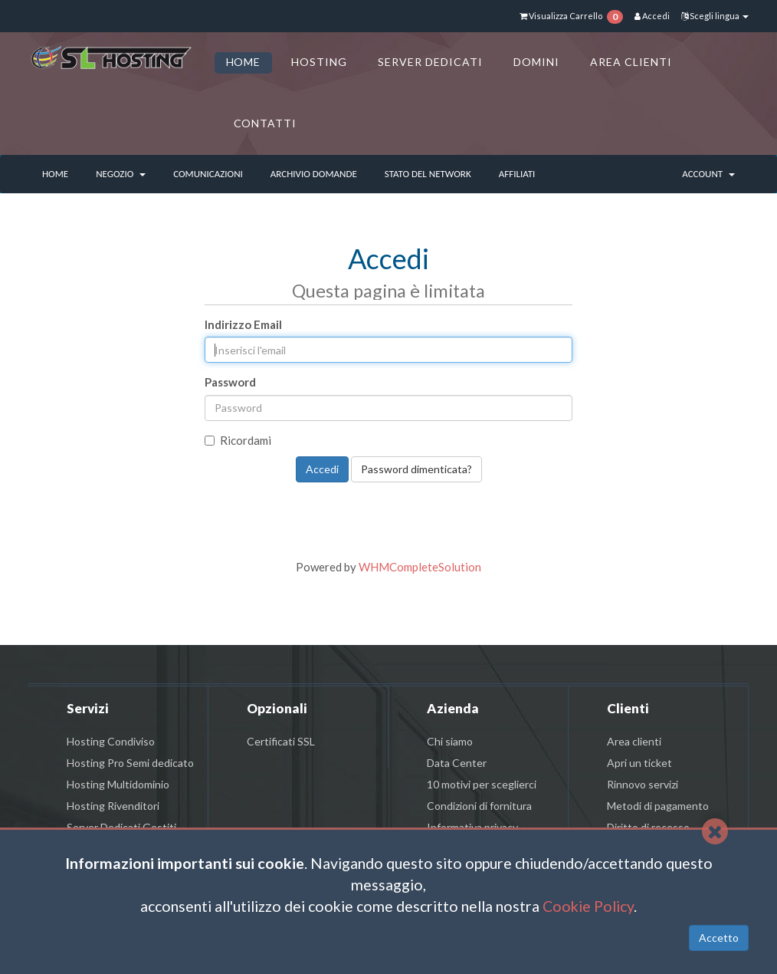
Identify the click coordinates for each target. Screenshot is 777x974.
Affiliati (517, 173)
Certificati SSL (281, 741)
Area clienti (634, 741)
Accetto (719, 937)
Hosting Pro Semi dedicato (130, 762)
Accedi (652, 16)
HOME (243, 61)
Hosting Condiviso (111, 741)
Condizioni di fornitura (479, 805)
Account (708, 173)
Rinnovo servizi (642, 784)
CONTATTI (265, 123)
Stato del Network (428, 173)
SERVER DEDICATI (430, 61)
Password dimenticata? (416, 468)
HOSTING (319, 61)
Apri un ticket (639, 762)
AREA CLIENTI (631, 61)
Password (230, 382)
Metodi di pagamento (658, 805)
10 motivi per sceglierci (481, 784)
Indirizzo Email (243, 324)
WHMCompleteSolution (420, 567)
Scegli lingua (715, 16)
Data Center (457, 762)
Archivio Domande (313, 173)
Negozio (121, 173)
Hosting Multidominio (118, 784)
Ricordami (238, 440)
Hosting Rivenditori (113, 805)
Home (55, 173)
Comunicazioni (208, 173)
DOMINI (536, 61)
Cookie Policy (588, 906)
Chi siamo (450, 741)
